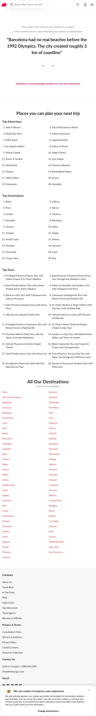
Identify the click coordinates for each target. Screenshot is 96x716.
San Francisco (56, 552)
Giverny (53, 526)
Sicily (5, 537)
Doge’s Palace (59, 153)
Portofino (53, 408)
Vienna (52, 428)
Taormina (6, 526)
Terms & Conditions (12, 637)
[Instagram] (12, 685)
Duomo (9, 172)
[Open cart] (85, 4)
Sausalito (53, 444)
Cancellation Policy (12, 632)
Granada (6, 449)
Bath (4, 454)
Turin (4, 423)
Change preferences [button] (48, 711)
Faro (51, 418)
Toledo (5, 547)
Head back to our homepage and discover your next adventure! (48, 84)
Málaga (52, 459)
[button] (89, 690)
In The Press (8, 592)
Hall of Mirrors (13, 127)
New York (53, 547)
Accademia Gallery (15, 146)
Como (5, 511)
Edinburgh (54, 402)
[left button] (43, 66)
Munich (53, 433)
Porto (52, 511)
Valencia (53, 423)
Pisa (54, 258)
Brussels (53, 392)
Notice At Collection (12, 653)
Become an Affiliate (12, 618)
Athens (55, 239)
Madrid (52, 439)
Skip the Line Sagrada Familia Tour (23, 315)
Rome (8, 201)
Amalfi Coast (12, 239)
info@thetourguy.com (13, 672)
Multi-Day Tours (14, 134)
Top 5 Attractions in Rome (65, 127)
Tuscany (10, 227)
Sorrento (56, 246)
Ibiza (4, 428)
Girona (52, 537)
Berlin (5, 433)
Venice (55, 208)
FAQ (4, 598)
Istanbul (53, 397)
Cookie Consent (10, 647)
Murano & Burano (61, 165)
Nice (51, 413)
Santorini (53, 449)
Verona (5, 557)
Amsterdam (8, 516)
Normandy (11, 252)
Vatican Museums (61, 134)
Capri (54, 252)
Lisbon (5, 480)
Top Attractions (10, 608)
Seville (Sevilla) (56, 542)
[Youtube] (3, 685)
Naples (55, 233)
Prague (5, 521)
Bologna (53, 506)
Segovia (6, 542)
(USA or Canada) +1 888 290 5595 (19, 666)
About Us (7, 582)
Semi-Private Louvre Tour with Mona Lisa (26, 354)
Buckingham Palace (61, 172)
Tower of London (14, 159)
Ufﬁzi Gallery (12, 178)
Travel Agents (9, 613)
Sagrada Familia (60, 140)
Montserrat (11, 165)
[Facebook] (8, 685)
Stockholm (7, 418)
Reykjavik (7, 402)
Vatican (56, 201)
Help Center (8, 603)
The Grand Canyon (11, 397)
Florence (56, 214)
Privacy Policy (9, 642)
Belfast (52, 495)
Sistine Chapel (13, 153)
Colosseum (11, 184)
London (9, 214)
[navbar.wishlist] (77, 4)
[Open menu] (92, 4)
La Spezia (53, 485)
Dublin (52, 516)
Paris (8, 208)
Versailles (56, 184)
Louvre (55, 178)
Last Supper (58, 159)
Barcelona (57, 220)
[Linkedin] (20, 685)
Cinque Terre (12, 258)
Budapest (7, 413)
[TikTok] (16, 685)
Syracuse (6, 408)
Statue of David (60, 146)
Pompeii (10, 233)
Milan (55, 227)
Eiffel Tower (12, 140)
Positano (10, 246)
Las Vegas (53, 521)
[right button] (52, 66)
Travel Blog (7, 587)
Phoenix (6, 552)
